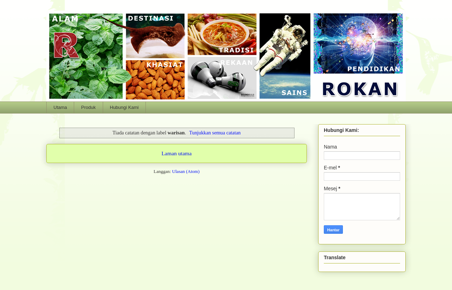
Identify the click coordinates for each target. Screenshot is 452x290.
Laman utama (176, 153)
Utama (60, 107)
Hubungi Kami (124, 107)
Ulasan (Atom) (186, 171)
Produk (88, 107)
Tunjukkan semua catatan (215, 132)
